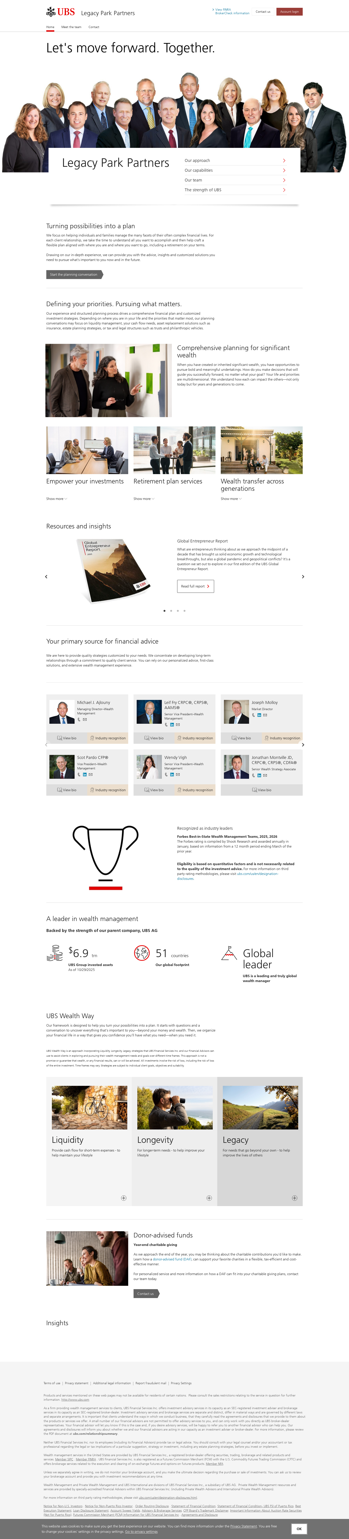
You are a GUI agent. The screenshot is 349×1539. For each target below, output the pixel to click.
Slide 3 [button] (178, 611)
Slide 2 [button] (171, 611)
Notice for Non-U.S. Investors (63, 1506)
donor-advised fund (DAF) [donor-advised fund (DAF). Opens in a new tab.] (172, 1259)
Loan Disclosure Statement (91, 1511)
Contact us (263, 12)
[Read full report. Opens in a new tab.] (195, 586)
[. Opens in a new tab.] (60, 12)
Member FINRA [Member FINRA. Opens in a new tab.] (86, 1459)
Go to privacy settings (141, 1531)
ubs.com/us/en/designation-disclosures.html (168, 1498)
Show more (56, 500)
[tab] (164, 611)
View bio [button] (72, 739)
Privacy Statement (243, 1526)
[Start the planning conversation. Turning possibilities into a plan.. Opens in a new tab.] (74, 274)
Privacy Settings (181, 1383)
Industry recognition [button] (109, 739)
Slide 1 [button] (164, 611)
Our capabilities (199, 170)
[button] (85, 719)
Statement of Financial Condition (193, 1506)
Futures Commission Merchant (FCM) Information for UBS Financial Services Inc (126, 1515)
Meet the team (71, 27)
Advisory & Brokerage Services (162, 1511)
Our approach (197, 160)
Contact (94, 27)
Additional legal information (112, 1383)
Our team (193, 180)
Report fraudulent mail (151, 1383)
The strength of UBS (203, 190)
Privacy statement (76, 1383)
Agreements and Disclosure (199, 1515)
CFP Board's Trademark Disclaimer (205, 1511)
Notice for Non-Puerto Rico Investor (109, 1506)
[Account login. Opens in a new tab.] (289, 12)
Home (50, 27)
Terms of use (52, 1383)
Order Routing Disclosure (152, 1506)
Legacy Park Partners (108, 13)
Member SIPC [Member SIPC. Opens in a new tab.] (64, 1459)
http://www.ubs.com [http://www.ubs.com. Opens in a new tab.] (75, 1400)
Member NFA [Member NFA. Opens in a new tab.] (214, 1464)
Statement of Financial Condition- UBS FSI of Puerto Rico (255, 1506)
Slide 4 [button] (184, 611)
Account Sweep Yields (125, 1511)
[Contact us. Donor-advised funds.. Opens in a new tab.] (147, 1293)
